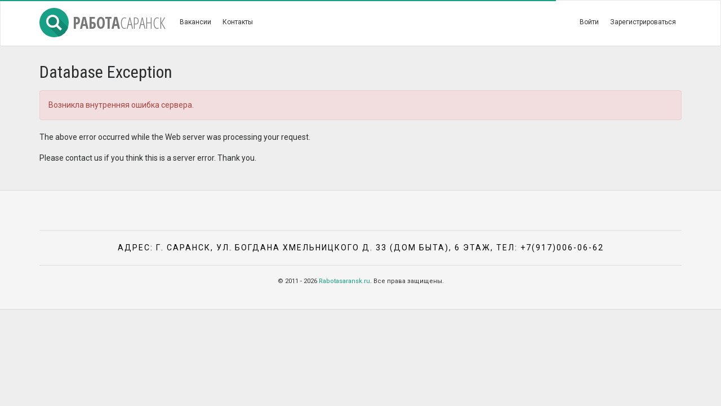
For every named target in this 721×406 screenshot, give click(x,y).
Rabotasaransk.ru (344, 281)
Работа (102, 22)
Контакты (237, 22)
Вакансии (195, 22)
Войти (589, 22)
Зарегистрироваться (643, 22)
